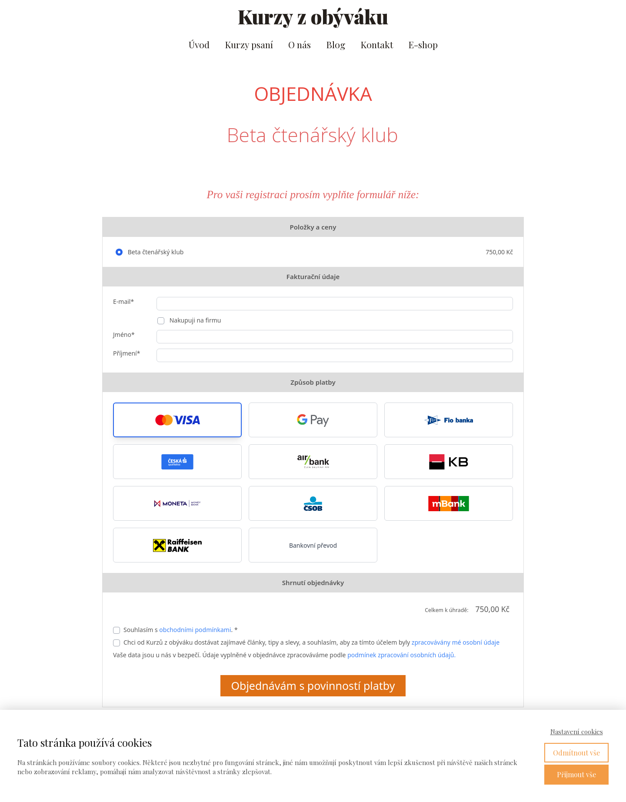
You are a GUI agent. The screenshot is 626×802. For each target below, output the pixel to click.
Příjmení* (126, 353)
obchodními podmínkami (195, 630)
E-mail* (123, 301)
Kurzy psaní (249, 44)
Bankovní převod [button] (313, 545)
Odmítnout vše (576, 752)
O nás (299, 44)
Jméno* (124, 334)
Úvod (199, 44)
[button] (177, 420)
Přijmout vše (576, 774)
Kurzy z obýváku (313, 16)
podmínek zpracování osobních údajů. (401, 655)
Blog (335, 44)
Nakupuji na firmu (194, 320)
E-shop (423, 44)
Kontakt (376, 44)
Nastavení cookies (576, 731)
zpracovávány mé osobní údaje (455, 642)
